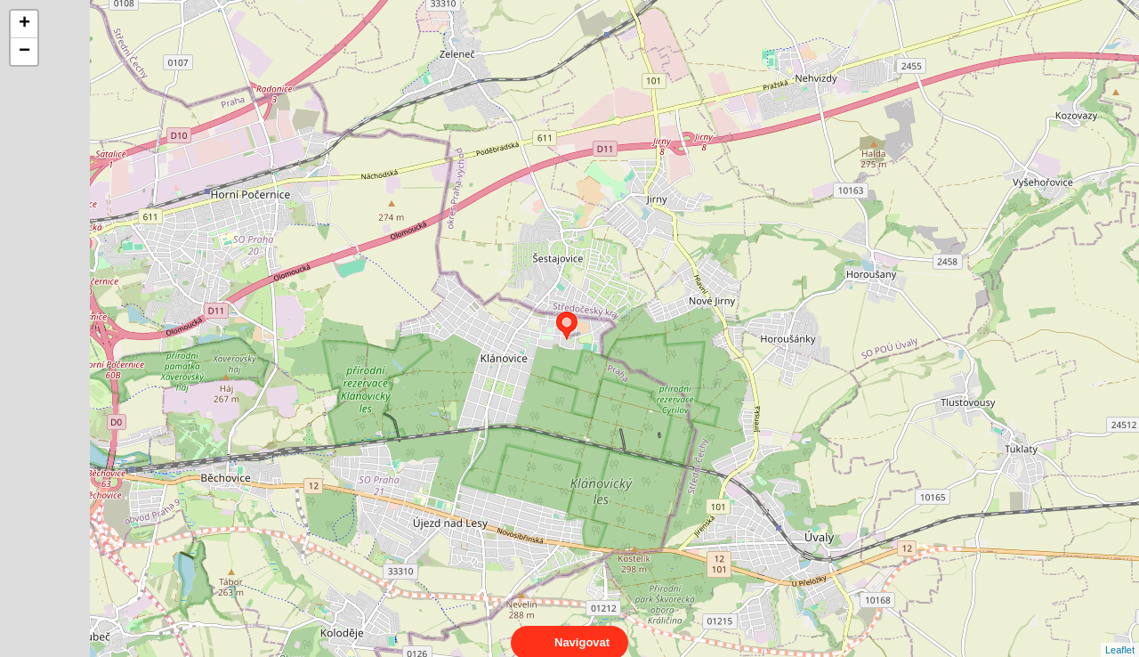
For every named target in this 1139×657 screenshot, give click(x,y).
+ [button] (24, 24)
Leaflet (1120, 634)
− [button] (24, 51)
